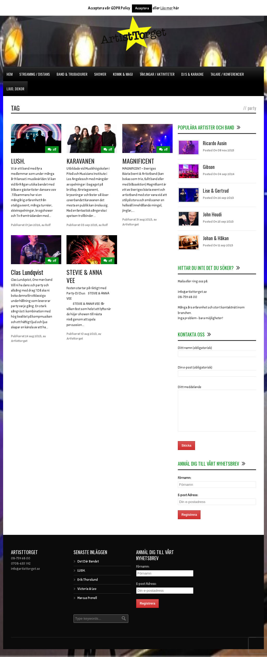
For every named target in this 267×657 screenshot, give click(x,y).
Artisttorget (130, 224)
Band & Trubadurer (72, 74)
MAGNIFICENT (138, 160)
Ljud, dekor (15, 88)
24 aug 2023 (33, 336)
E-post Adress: (188, 503)
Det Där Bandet (88, 569)
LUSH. (18, 160)
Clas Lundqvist (27, 272)
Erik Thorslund (87, 587)
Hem (10, 74)
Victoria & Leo (86, 597)
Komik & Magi (123, 74)
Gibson (209, 166)
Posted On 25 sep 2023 (218, 222)
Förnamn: (184, 486)
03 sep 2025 (89, 225)
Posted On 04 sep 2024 (218, 174)
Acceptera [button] (142, 8)
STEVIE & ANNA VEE (84, 276)
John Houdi (212, 214)
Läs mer (166, 8)
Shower (100, 74)
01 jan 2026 (32, 225)
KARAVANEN (80, 160)
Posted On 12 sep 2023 (218, 245)
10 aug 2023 (89, 334)
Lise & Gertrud (216, 190)
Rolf (47, 225)
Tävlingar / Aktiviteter (156, 74)
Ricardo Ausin (215, 143)
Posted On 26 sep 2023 (218, 198)
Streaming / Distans (34, 74)
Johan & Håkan (216, 238)
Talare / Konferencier (227, 74)
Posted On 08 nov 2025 (218, 150)
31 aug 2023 (144, 219)
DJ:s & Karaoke (192, 74)
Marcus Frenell (87, 606)
